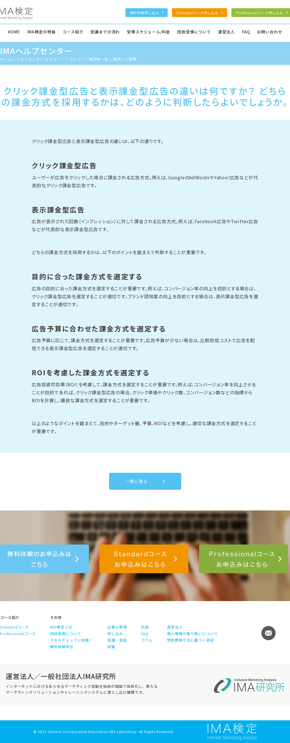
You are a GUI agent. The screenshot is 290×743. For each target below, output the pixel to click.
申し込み (115, 633)
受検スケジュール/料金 (148, 32)
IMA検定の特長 (41, 32)
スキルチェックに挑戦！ (71, 640)
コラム (147, 640)
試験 (111, 646)
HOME (14, 32)
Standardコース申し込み (197, 12)
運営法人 (226, 32)
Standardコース (14, 627)
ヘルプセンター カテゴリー (40, 59)
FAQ (246, 32)
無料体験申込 (62, 646)
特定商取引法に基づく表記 (190, 640)
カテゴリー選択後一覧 (88, 59)
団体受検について (194, 32)
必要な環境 (117, 627)
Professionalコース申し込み (243, 558)
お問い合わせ (269, 32)
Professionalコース (18, 633)
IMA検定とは (61, 627)
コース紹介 (73, 32)
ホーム (6, 59)
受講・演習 (117, 640)
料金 (145, 627)
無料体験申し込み (144, 12)
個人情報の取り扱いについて (192, 633)
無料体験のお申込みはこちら (44, 558)
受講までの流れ (105, 32)
